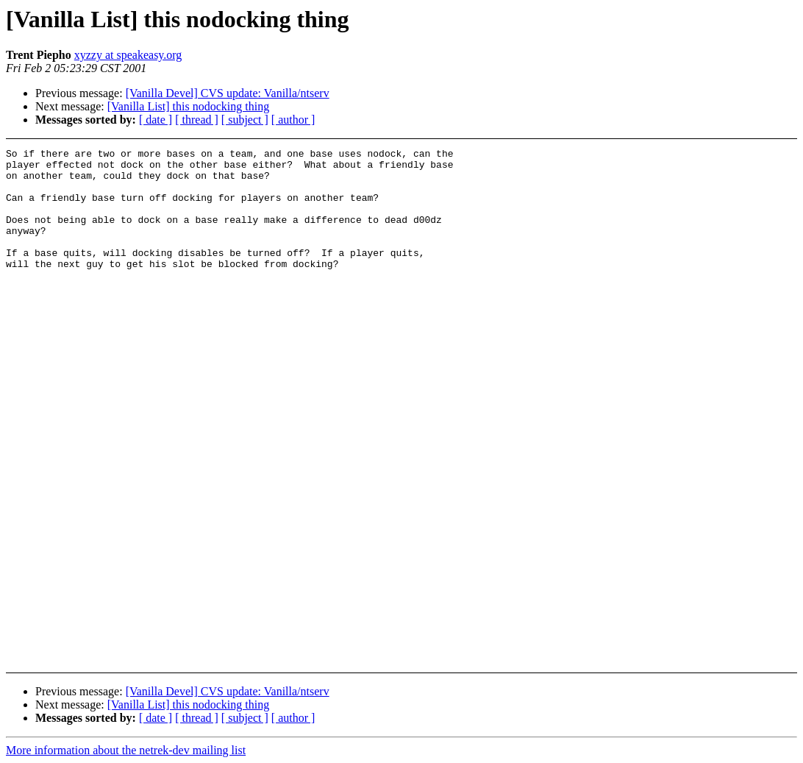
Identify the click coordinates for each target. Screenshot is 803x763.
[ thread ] (196, 119)
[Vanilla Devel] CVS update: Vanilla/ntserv (227, 93)
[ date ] (155, 119)
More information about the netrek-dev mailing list (126, 750)
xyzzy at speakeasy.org (128, 55)
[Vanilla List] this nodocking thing (188, 106)
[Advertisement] (725, 185)
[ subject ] (244, 119)
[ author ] (293, 119)
